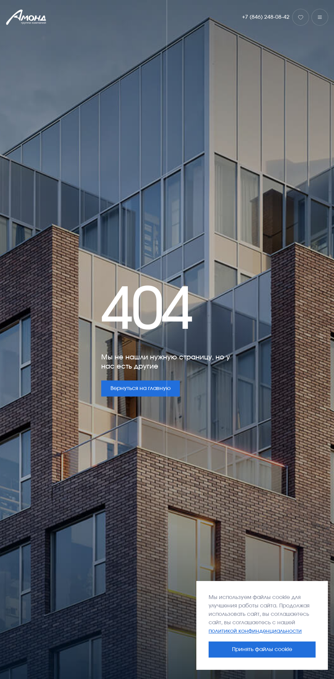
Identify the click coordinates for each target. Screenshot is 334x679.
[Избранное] (301, 17)
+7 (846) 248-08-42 (266, 17)
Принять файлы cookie (262, 649)
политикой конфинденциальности (255, 631)
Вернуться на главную (140, 388)
